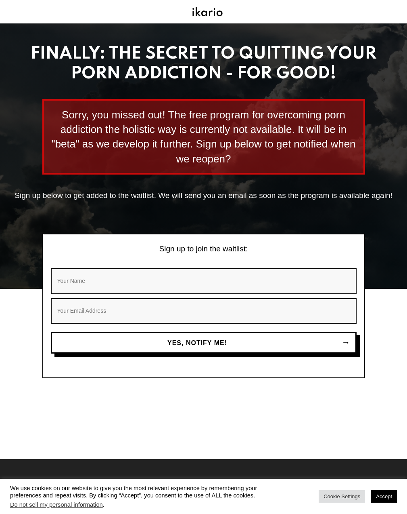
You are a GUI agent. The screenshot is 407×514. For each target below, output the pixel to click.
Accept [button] (384, 496)
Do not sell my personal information (56, 504)
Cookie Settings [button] (342, 496)
